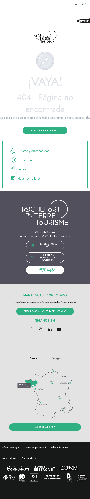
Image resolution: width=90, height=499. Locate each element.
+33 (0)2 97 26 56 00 (44, 245)
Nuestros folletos (25, 178)
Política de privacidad (35, 447)
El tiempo (21, 160)
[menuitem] (17, 9)
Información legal (10, 447)
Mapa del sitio (9, 458)
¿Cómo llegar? (45, 427)
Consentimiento (28, 458)
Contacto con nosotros (44, 270)
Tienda (18, 169)
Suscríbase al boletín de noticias (45, 311)
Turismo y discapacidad (30, 151)
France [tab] (33, 358)
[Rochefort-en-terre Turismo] (45, 37)
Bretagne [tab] (56, 358)
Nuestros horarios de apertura (43, 258)
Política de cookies (60, 447)
